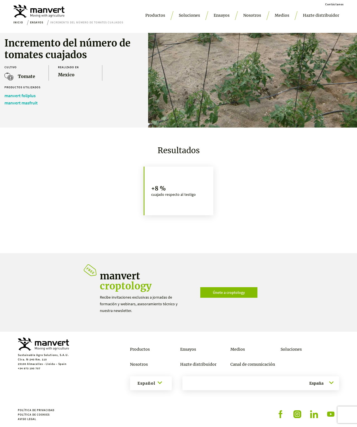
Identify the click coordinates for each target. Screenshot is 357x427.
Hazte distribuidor (321, 15)
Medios (282, 15)
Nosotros (252, 15)
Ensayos (222, 15)
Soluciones (189, 15)
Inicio (18, 22)
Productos (155, 15)
